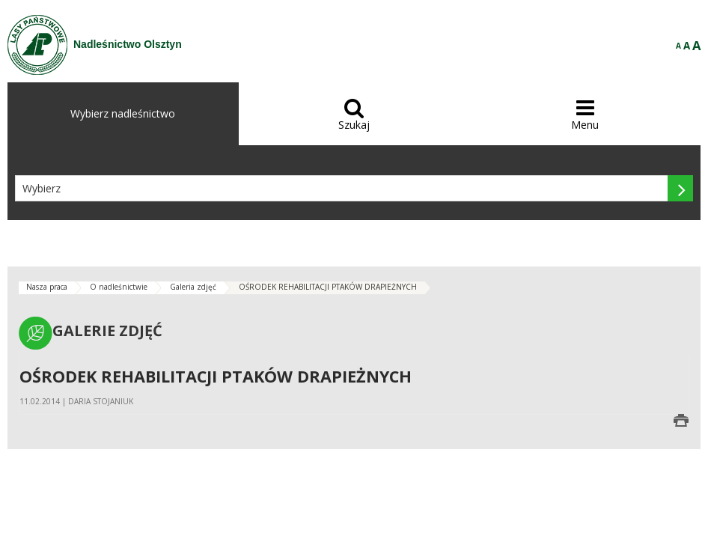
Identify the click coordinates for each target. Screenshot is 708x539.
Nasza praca (46, 286)
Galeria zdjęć (193, 286)
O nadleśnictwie (118, 286)
